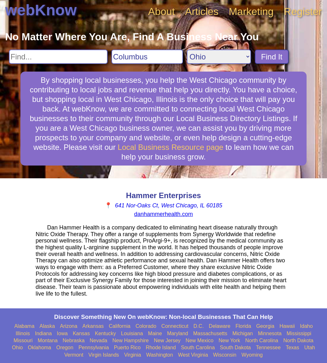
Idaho (306, 326)
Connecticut (174, 326)
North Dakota (298, 340)
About (161, 11)
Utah (309, 347)
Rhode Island (161, 347)
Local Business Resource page (171, 147)
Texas (292, 347)
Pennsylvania (94, 347)
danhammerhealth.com (163, 214)
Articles (201, 11)
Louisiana (132, 333)
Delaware (220, 326)
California (120, 326)
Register (303, 11)
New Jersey (167, 340)
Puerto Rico (127, 347)
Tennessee (268, 347)
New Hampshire (130, 340)
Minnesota (270, 333)
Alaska (47, 326)
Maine (155, 333)
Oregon (64, 347)
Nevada (98, 340)
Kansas (81, 333)
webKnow (41, 10)
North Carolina (261, 340)
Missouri (23, 340)
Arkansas (93, 326)
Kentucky (105, 333)
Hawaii (287, 326)
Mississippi (299, 333)
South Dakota (235, 347)
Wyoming (252, 355)
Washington (159, 355)
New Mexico (199, 340)
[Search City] (147, 57)
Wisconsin (224, 355)
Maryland (177, 333)
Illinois (23, 333)
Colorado (145, 326)
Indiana (43, 333)
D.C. (199, 326)
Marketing (251, 11)
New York (229, 340)
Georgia (265, 326)
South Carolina (198, 347)
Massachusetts (210, 333)
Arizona (68, 326)
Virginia (132, 355)
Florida (243, 326)
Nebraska (73, 340)
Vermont (73, 355)
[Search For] (58, 57)
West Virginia (193, 355)
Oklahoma (39, 347)
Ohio (17, 347)
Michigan (242, 333)
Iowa (62, 333)
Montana (47, 340)
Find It (272, 56)
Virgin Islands (103, 355)
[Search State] (219, 57)
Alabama (24, 326)
